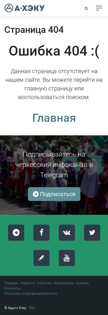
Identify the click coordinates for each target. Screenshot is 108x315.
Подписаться (54, 194)
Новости (27, 283)
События (44, 283)
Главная (54, 118)
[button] (86, 8)
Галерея (82, 283)
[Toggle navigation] (99, 8)
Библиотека (63, 283)
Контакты (12, 288)
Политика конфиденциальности (30, 293)
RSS (32, 308)
